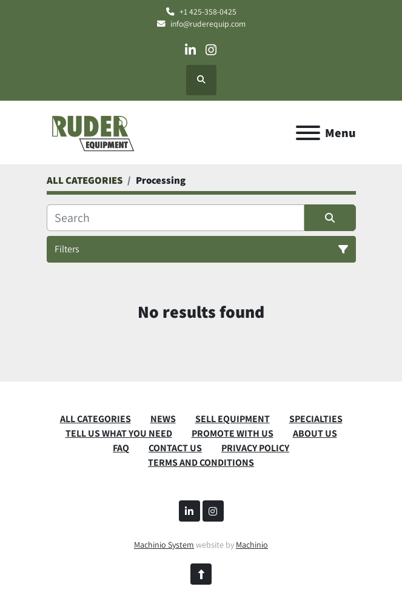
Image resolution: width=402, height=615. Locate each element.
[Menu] (308, 133)
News (163, 418)
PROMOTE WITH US (232, 433)
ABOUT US (315, 433)
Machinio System (164, 544)
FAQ (121, 448)
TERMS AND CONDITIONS (201, 462)
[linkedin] (190, 50)
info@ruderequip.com (208, 23)
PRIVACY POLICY (255, 448)
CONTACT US (175, 448)
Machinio (252, 544)
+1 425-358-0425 (207, 11)
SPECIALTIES (316, 418)
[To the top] (201, 574)
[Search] (175, 217)
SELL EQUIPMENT (232, 418)
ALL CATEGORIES (95, 418)
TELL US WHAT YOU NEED (118, 433)
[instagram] (211, 50)
